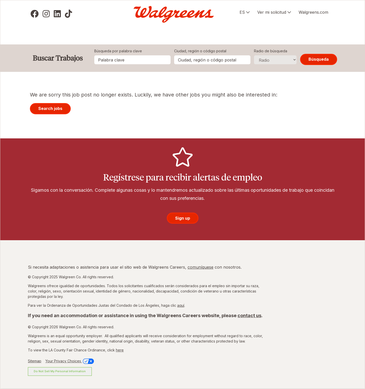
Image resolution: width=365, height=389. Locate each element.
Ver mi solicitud (271, 12)
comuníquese (200, 267)
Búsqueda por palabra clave (118, 51)
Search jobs (50, 108)
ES (242, 12)
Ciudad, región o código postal (200, 51)
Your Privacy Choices (70, 361)
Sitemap (34, 361)
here (120, 350)
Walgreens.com (313, 12)
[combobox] (212, 59)
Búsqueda (318, 59)
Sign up (182, 218)
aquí (180, 305)
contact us (249, 315)
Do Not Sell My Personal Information (60, 371)
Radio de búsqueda (270, 51)
